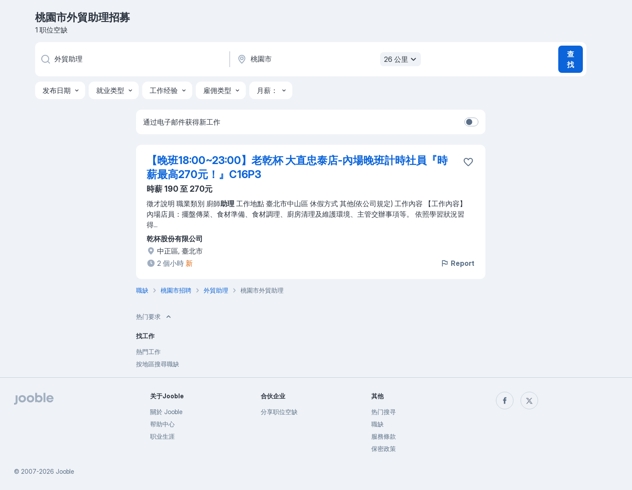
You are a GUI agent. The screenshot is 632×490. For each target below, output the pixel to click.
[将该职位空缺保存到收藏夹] (468, 162)
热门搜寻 (383, 411)
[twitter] (529, 400)
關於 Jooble (166, 411)
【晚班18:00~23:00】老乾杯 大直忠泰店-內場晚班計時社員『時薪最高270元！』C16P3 (297, 167)
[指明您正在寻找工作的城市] (327, 59)
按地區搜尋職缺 (157, 364)
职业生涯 (162, 436)
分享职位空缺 (279, 411)
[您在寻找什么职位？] (131, 59)
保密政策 (383, 448)
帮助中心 (162, 424)
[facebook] (505, 400)
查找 (570, 59)
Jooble (65, 471)
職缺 (377, 424)
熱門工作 (148, 351)
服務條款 (383, 436)
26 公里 (401, 59)
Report (457, 263)
